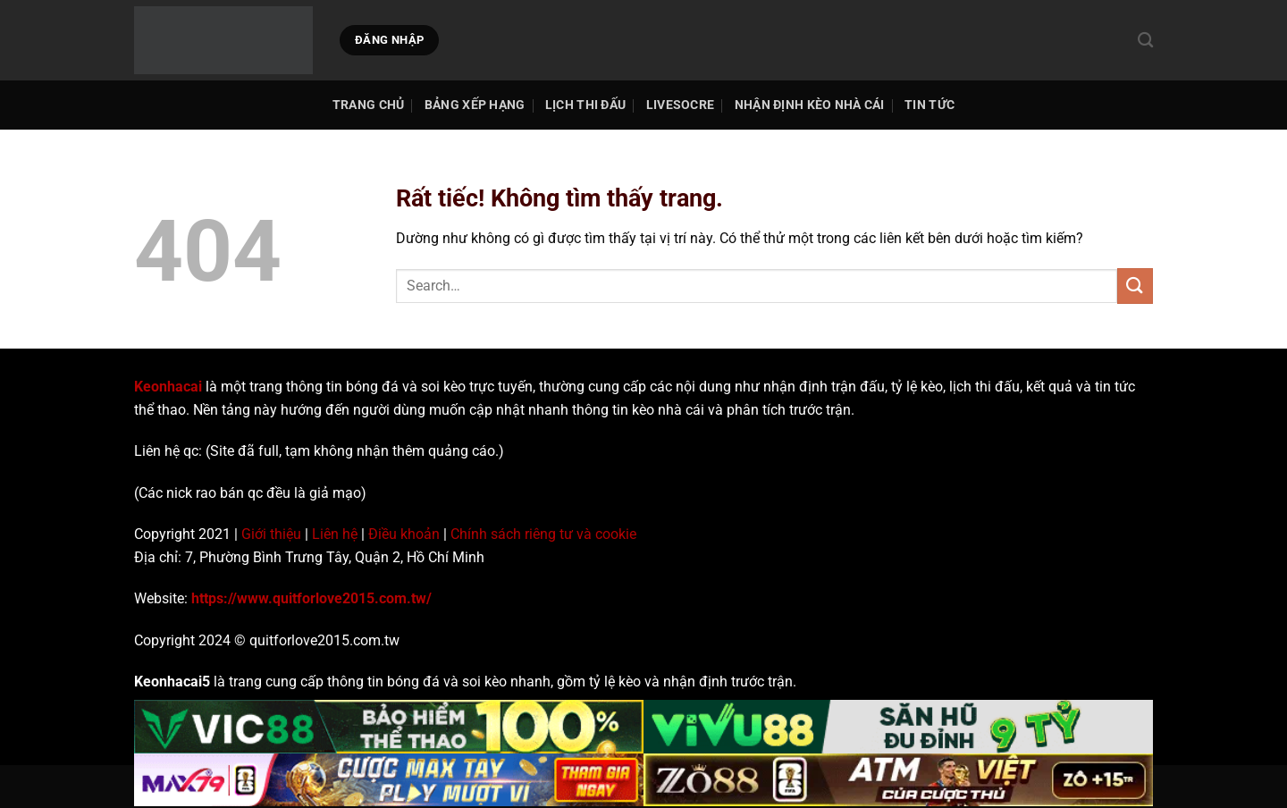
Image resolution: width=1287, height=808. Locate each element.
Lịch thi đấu (585, 105)
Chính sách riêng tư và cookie (543, 534)
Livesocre (680, 105)
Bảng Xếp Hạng (475, 105)
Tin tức (929, 105)
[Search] (1145, 40)
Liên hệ (335, 534)
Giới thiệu (271, 534)
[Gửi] (1135, 285)
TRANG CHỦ (368, 105)
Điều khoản (404, 534)
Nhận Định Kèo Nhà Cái (810, 105)
